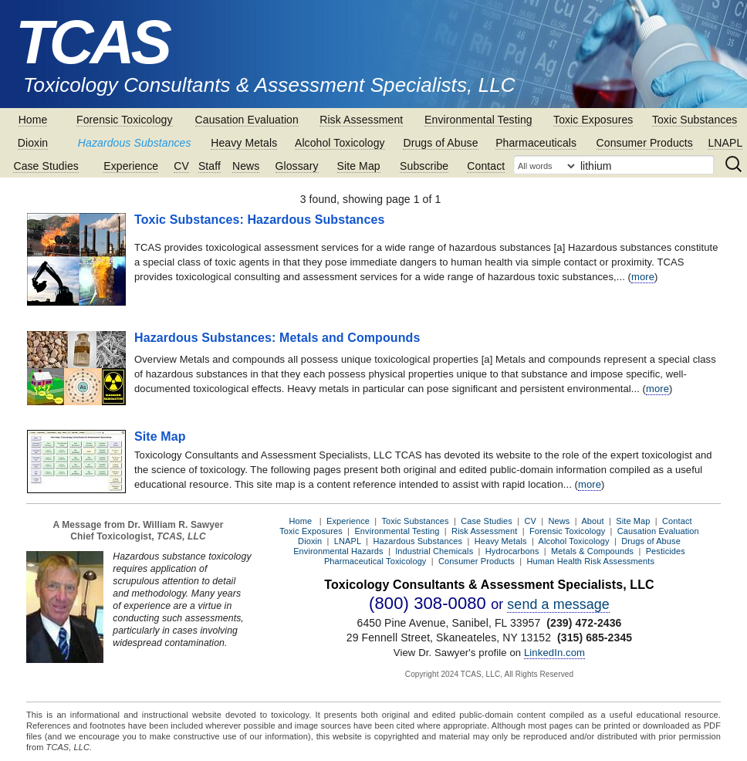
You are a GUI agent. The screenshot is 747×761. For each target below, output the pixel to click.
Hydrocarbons (512, 551)
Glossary (297, 166)
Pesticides (665, 551)
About (592, 521)
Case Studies (45, 166)
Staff (209, 166)
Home (33, 119)
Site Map (358, 166)
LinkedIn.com (554, 652)
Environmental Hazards (338, 551)
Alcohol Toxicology (340, 143)
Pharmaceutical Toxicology (375, 561)
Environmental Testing (478, 119)
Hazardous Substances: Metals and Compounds (277, 337)
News (245, 166)
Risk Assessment (361, 119)
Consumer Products (645, 143)
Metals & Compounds (592, 551)
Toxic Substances (695, 119)
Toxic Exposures (593, 119)
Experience (130, 166)
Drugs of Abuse (440, 143)
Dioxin (33, 143)
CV (181, 166)
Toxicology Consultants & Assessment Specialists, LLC (269, 84)
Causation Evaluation (247, 119)
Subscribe (424, 166)
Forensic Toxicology (124, 119)
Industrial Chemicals (434, 551)
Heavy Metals (244, 143)
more (642, 276)
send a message (558, 604)
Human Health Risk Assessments (591, 561)
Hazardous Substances (134, 143)
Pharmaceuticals (535, 143)
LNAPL (725, 143)
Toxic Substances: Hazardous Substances (259, 219)
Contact (486, 166)
